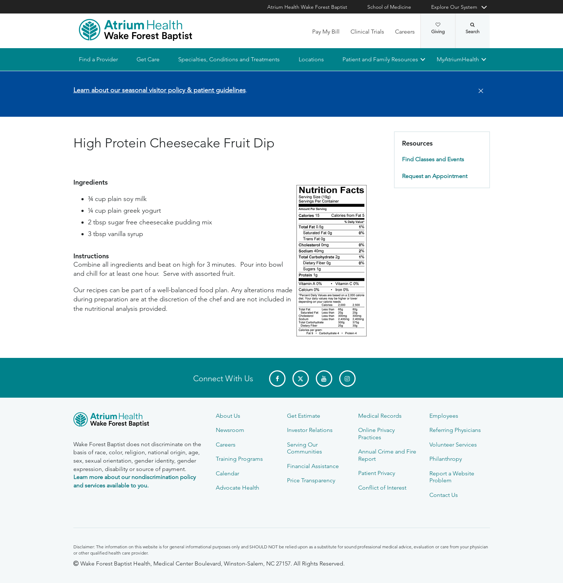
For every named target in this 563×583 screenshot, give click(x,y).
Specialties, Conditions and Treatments (229, 59)
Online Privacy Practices (376, 433)
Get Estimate (303, 415)
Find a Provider (98, 59)
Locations (310, 59)
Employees (443, 415)
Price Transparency (311, 480)
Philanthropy (445, 458)
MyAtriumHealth (458, 59)
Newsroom (230, 429)
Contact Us (443, 494)
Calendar (227, 473)
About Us (228, 415)
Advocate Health (237, 487)
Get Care (148, 59)
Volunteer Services (453, 444)
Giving (438, 28)
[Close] (478, 91)
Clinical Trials (367, 31)
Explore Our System (454, 7)
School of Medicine (389, 7)
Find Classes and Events (433, 159)
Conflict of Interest (382, 487)
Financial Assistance (313, 466)
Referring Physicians (455, 429)
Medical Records (380, 415)
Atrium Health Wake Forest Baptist (307, 7)
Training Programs (239, 458)
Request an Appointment (434, 176)
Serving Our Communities (304, 448)
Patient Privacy (376, 473)
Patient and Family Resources (380, 59)
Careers (405, 31)
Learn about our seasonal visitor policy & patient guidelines (159, 90)
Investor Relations (310, 429)
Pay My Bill (326, 31)
